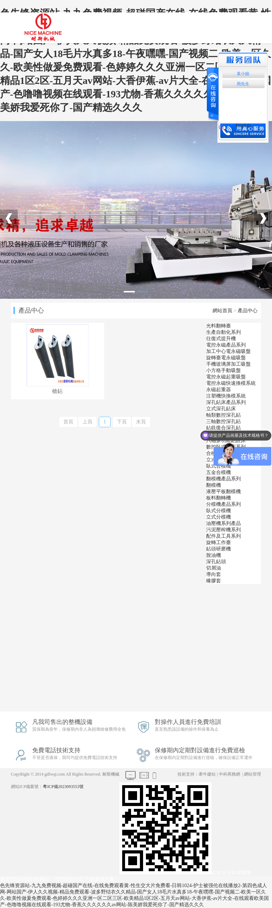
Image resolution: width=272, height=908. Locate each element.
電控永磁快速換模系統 (231, 383)
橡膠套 (213, 580)
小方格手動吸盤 (223, 370)
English (243, 125)
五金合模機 (218, 472)
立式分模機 (218, 517)
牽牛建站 (207, 774)
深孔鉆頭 (216, 561)
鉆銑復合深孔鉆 (223, 427)
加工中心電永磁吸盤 (228, 351)
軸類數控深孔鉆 (223, 415)
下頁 (122, 421)
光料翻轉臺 (218, 326)
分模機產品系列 (223, 504)
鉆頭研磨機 (218, 549)
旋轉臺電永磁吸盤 (226, 357)
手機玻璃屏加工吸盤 (228, 364)
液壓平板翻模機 (223, 491)
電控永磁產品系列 (226, 345)
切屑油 (213, 568)
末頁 (141, 421)
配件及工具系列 (223, 536)
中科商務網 (229, 774)
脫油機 (213, 555)
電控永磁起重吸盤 (226, 376)
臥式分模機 (218, 510)
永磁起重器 (218, 389)
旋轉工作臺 (218, 542)
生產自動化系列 (223, 332)
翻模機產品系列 (223, 478)
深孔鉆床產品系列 (226, 402)
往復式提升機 (221, 338)
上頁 (87, 421)
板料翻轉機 (218, 498)
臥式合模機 (218, 466)
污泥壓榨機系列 (223, 529)
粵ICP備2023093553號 (63, 786)
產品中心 (247, 310)
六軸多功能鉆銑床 (226, 440)
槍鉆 (57, 391)
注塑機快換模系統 (226, 396)
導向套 (213, 574)
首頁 (68, 421)
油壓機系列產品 (223, 523)
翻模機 (213, 485)
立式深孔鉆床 (221, 408)
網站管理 (252, 774)
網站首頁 (222, 310)
